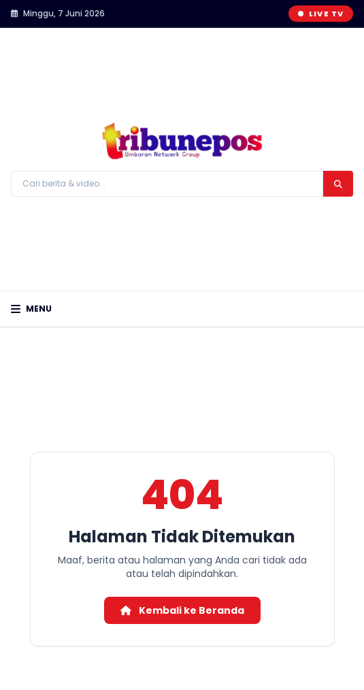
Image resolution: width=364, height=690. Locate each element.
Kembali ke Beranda (182, 610)
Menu (31, 309)
